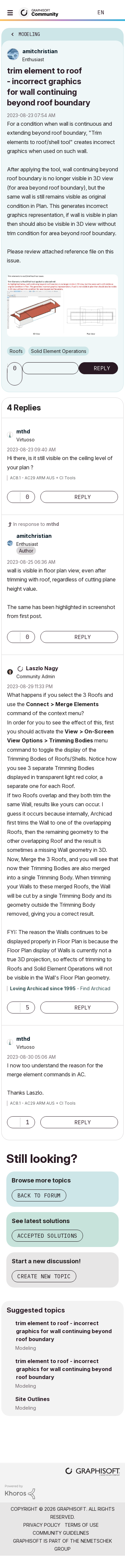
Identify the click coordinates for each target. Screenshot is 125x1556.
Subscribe (50, 368)
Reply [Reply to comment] (82, 497)
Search (78, 12)
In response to (36, 524)
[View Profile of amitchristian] (40, 51)
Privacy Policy (41, 1525)
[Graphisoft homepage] (92, 1472)
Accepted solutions (47, 1235)
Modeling (25, 1348)
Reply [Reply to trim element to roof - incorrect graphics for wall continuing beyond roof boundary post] (102, 368)
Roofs (16, 351)
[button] (15, 379)
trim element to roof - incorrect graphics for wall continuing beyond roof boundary (63, 1331)
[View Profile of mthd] (23, 431)
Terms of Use (82, 1525)
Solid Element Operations (58, 351)
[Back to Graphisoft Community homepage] (40, 12)
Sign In (114, 13)
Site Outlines (32, 1399)
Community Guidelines (61, 1533)
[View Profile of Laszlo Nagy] (42, 668)
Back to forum (39, 1195)
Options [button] (114, 32)
